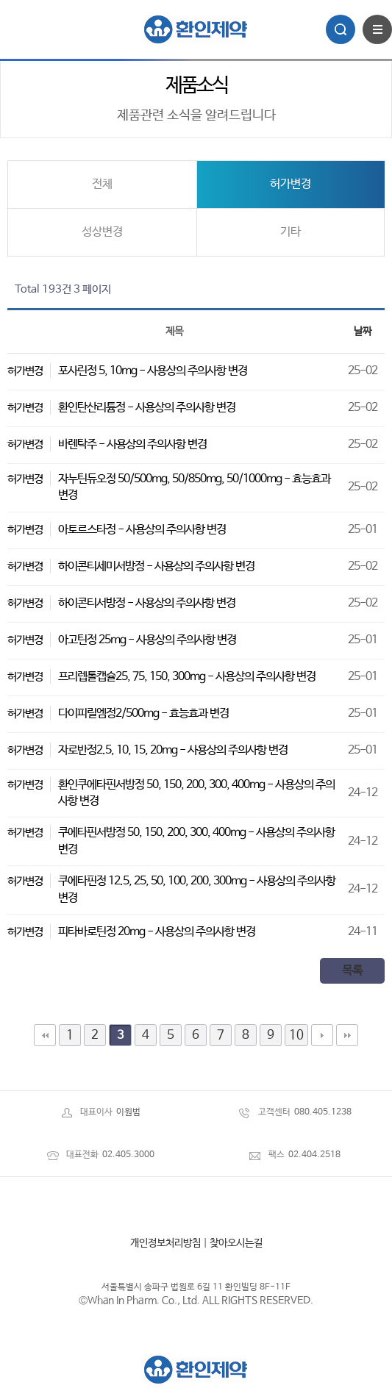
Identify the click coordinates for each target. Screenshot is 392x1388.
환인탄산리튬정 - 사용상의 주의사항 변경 (146, 408)
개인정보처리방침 (165, 1243)
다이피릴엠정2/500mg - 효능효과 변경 (143, 713)
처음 (45, 1035)
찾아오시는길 (236, 1243)
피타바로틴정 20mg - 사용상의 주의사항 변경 (156, 932)
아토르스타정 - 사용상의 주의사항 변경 (142, 530)
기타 (290, 232)
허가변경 (290, 184)
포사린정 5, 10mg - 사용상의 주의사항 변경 (152, 371)
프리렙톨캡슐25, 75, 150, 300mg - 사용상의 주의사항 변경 (187, 677)
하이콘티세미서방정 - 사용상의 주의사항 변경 (156, 566)
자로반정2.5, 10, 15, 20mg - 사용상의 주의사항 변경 (173, 750)
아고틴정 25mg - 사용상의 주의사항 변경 (147, 640)
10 (296, 1035)
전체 (102, 184)
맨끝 (347, 1035)
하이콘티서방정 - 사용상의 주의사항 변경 (146, 603)
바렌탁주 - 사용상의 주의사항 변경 (132, 444)
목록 (352, 971)
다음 (322, 1035)
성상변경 (102, 232)
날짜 (362, 331)
